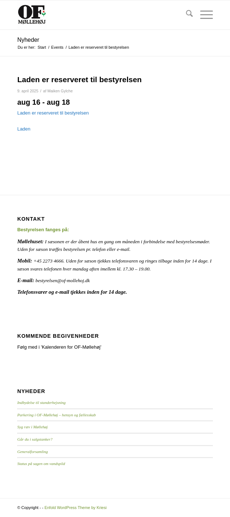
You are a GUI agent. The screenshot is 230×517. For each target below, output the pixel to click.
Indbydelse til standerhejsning (41, 402)
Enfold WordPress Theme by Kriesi (75, 507)
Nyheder (28, 40)
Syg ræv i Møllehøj (32, 427)
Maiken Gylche (60, 91)
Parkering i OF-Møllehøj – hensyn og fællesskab (56, 415)
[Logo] (95, 14)
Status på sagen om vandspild (41, 463)
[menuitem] (186, 14)
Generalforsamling (32, 451)
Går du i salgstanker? (34, 439)
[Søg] (186, 14)
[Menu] (203, 14)
